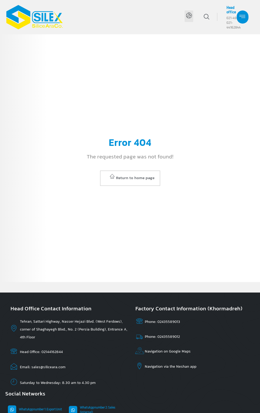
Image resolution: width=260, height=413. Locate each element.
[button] (189, 16)
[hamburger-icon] (242, 17)
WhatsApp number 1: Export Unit (40, 409)
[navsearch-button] (214, 17)
